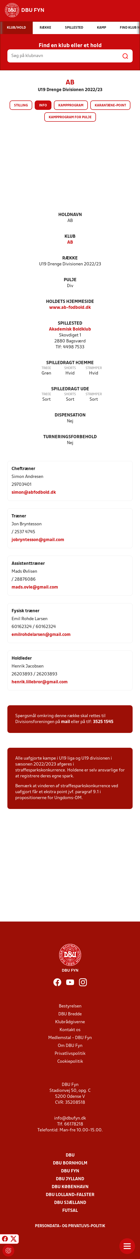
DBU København (70, 1187)
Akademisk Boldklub (70, 329)
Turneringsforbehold (70, 437)
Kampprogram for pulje (70, 117)
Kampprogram (70, 105)
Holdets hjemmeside (70, 302)
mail (65, 722)
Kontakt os (70, 1030)
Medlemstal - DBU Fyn (70, 1038)
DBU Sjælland (70, 1203)
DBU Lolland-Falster (70, 1195)
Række (70, 258)
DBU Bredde (70, 1014)
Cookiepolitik (70, 1062)
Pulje (70, 280)
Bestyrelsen (70, 1006)
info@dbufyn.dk (70, 1118)
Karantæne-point (110, 105)
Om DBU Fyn (70, 1046)
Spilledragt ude (70, 389)
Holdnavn (70, 215)
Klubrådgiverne (70, 1022)
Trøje (46, 368)
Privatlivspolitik (70, 1054)
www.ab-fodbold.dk (70, 308)
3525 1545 (103, 722)
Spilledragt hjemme (70, 363)
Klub (70, 237)
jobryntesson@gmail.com (38, 540)
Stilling (21, 105)
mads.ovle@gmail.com (35, 587)
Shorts (70, 368)
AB (70, 242)
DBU (70, 1155)
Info (43, 105)
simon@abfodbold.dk (34, 493)
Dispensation (70, 415)
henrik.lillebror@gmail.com (40, 682)
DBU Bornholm (70, 1163)
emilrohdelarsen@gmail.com (41, 635)
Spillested (70, 323)
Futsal (70, 1211)
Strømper (94, 368)
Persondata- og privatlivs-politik (70, 1226)
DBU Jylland (70, 1179)
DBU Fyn (70, 1171)
